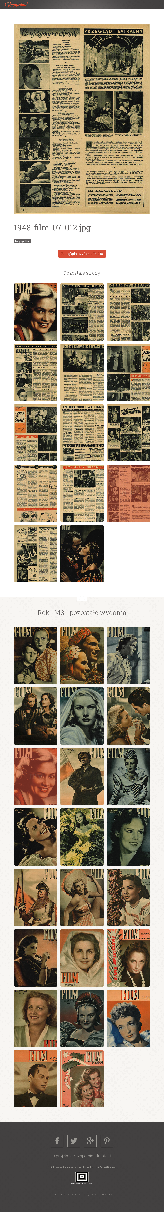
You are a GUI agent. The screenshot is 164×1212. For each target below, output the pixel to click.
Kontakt (104, 1155)
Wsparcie (84, 1155)
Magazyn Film (22, 241)
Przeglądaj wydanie (82, 254)
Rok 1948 (51, 612)
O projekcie (62, 1155)
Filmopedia (19, 5)
